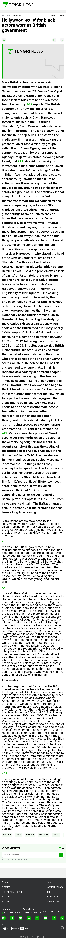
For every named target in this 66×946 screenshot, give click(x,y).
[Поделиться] (62, 40)
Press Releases (54, 901)
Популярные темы (12, 891)
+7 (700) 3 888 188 (33, 912)
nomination (7, 835)
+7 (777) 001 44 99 (12, 913)
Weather (6, 901)
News (5, 882)
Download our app (8, 925)
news (19, 835)
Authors (6, 896)
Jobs (49, 891)
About (50, 882)
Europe (56, 835)
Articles (6, 886)
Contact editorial (55, 886)
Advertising (53, 896)
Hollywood (30, 835)
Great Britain (43, 835)
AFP (29, 104)
